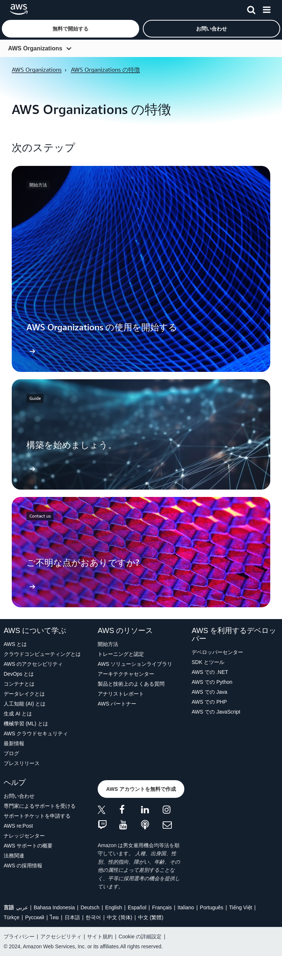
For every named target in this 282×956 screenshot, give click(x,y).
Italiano (186, 907)
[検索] (251, 8)
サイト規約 (100, 936)
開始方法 (108, 644)
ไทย (54, 917)
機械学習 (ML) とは (26, 723)
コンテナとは (19, 684)
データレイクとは (24, 694)
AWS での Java (209, 692)
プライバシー (19, 936)
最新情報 (14, 743)
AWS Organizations (35, 48)
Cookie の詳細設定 (140, 936)
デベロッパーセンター (217, 652)
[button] (70, 29)
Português (211, 907)
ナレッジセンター (24, 836)
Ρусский (34, 917)
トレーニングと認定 (121, 654)
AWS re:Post (18, 826)
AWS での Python (212, 682)
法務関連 (14, 856)
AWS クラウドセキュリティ (36, 733)
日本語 (72, 917)
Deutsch (89, 907)
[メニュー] (266, 8)
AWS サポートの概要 (28, 846)
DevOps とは (19, 674)
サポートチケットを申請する (37, 816)
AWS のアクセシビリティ (33, 664)
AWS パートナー (117, 704)
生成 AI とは (18, 714)
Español (137, 907)
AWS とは (15, 644)
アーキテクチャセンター (126, 674)
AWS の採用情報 (23, 865)
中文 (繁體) (150, 917)
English (113, 907)
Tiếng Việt (240, 907)
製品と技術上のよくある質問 (131, 684)
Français (162, 907)
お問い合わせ (19, 796)
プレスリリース (22, 763)
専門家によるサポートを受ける (40, 806)
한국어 (93, 917)
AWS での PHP (209, 702)
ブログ (11, 753)
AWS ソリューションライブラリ (135, 664)
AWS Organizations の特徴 (105, 69)
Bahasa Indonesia (54, 907)
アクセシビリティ (61, 936)
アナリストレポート (121, 694)
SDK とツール (208, 662)
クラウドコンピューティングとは (42, 654)
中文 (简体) (119, 917)
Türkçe (11, 917)
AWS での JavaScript (216, 712)
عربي (22, 907)
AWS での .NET (210, 672)
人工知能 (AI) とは (25, 704)
